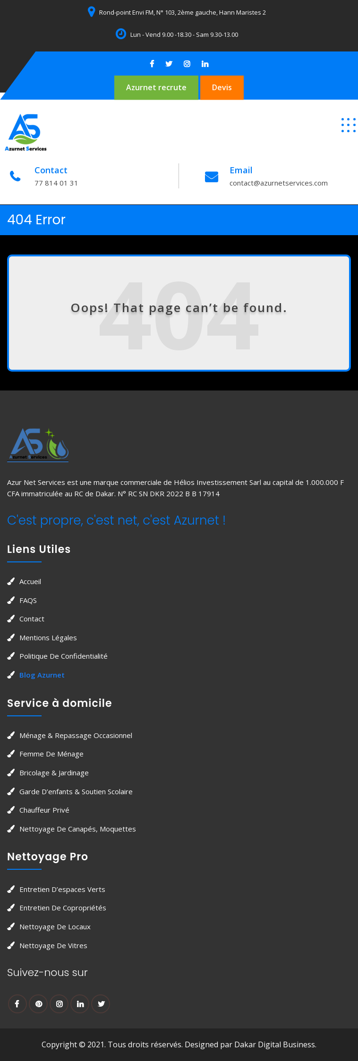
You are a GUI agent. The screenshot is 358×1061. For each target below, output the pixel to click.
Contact (31, 618)
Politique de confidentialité (63, 656)
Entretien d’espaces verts (62, 889)
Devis (222, 87)
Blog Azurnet (42, 674)
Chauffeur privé (44, 810)
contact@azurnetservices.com (279, 182)
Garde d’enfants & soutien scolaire (76, 791)
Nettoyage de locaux (55, 926)
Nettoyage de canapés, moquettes (77, 828)
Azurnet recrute (156, 87)
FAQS (28, 600)
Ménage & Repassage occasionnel (75, 735)
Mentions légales (48, 637)
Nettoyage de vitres (53, 945)
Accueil (30, 581)
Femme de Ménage (51, 753)
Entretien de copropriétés (62, 907)
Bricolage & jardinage (54, 772)
